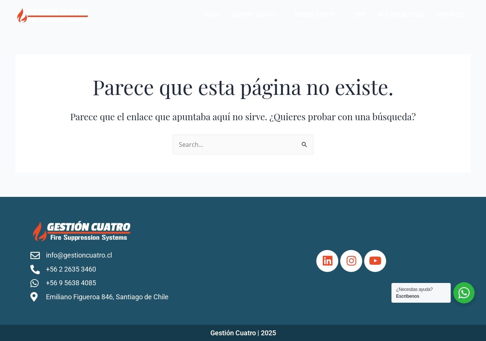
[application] (278, 15)
